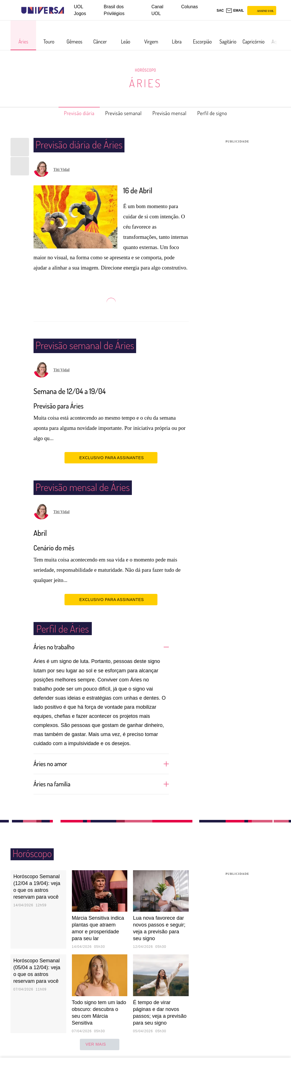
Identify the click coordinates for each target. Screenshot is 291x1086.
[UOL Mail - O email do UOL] (235, 10)
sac (220, 11)
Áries (145, 83)
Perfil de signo (221, 113)
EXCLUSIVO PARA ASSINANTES (110, 457)
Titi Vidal (61, 169)
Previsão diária (70, 113)
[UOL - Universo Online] (69, 10)
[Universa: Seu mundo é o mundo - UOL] (42, 10)
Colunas (189, 6)
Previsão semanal (120, 113)
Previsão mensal (173, 113)
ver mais (100, 1044)
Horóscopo (145, 70)
